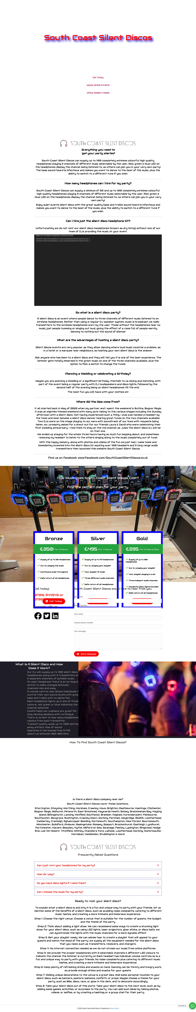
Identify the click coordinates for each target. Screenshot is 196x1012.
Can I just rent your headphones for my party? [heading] (66, 865)
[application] (98, 270)
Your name (78, 597)
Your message (80, 631)
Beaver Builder (114, 1008)
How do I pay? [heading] (45, 874)
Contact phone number (83, 623)
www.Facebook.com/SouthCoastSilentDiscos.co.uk (113, 457)
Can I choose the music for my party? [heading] (60, 892)
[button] (86, 654)
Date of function (80, 605)
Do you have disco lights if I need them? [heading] (61, 883)
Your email (78, 614)
